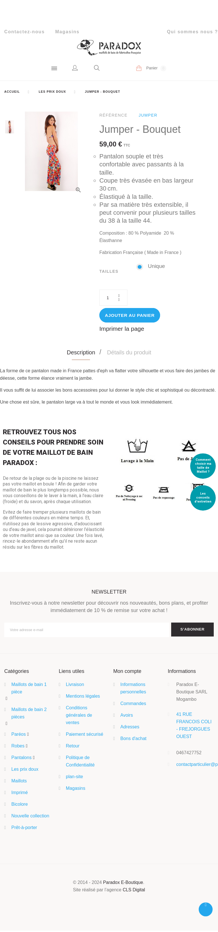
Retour (72, 747)
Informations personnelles (133, 689)
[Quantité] (113, 298)
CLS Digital (134, 891)
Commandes (133, 704)
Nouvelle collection (30, 817)
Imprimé (19, 794)
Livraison (75, 685)
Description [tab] (81, 353)
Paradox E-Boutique (123, 883)
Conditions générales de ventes (79, 716)
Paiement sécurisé (84, 735)
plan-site (74, 778)
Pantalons (21, 759)
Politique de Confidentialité (80, 763)
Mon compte (127, 672)
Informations (182, 672)
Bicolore (19, 805)
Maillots (19, 782)
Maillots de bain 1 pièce (29, 689)
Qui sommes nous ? (192, 31)
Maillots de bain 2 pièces (29, 714)
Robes (17, 747)
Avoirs (126, 716)
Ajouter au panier (130, 315)
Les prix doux (24, 770)
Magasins (67, 31)
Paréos (18, 735)
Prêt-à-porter (24, 828)
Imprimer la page (122, 329)
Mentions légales (83, 697)
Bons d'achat (133, 739)
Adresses (129, 728)
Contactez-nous (24, 31)
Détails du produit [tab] (129, 353)
